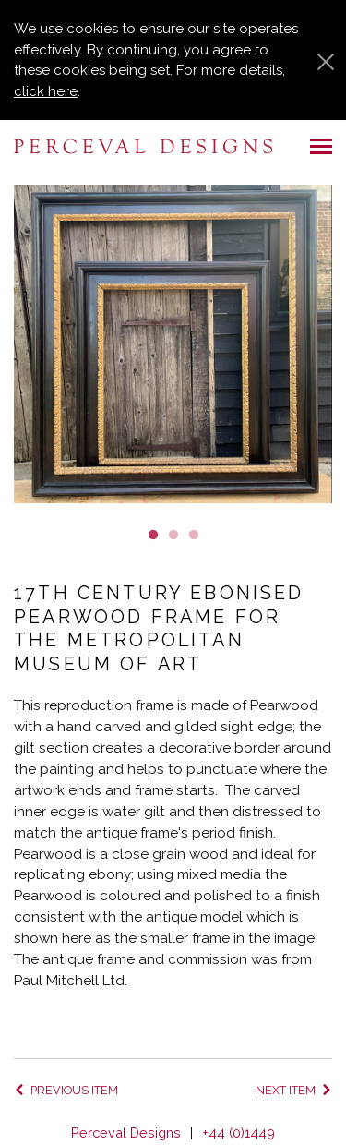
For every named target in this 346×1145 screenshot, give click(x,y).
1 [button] (153, 533)
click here (46, 91)
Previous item (74, 1090)
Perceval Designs (126, 1132)
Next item (286, 1090)
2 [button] (173, 533)
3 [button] (193, 533)
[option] (173, 344)
